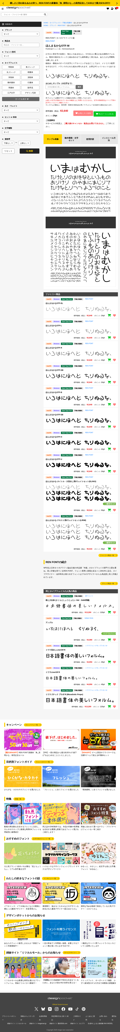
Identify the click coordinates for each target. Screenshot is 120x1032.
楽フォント (89, 596)
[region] (81, 93)
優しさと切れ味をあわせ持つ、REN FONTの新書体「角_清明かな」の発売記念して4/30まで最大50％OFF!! (60, 3)
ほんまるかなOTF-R (54, 348)
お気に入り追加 (81, 113)
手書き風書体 (67, 22)
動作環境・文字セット (71, 139)
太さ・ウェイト (9, 106)
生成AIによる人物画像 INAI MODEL (100, 1023)
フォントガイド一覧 (43, 762)
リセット (8, 151)
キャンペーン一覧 (31, 725)
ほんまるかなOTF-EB (54, 415)
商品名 (6, 41)
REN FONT (61, 25)
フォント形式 (9, 52)
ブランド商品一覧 (108, 584)
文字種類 (7, 128)
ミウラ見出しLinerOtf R (55, 650)
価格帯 (6, 139)
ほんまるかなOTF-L (54, 326)
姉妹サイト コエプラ (77, 1023)
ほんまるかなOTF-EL (54, 304)
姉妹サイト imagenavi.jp (37, 1023)
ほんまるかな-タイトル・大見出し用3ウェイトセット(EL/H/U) (71, 482)
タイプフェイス (55, 22)
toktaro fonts (89, 619)
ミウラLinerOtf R (53, 673)
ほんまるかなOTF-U (54, 460)
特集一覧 (18, 799)
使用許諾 (90, 139)
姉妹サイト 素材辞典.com (58, 1023)
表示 (79, 87)
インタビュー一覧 (50, 879)
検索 (29, 151)
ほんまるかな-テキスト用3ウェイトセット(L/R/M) (66, 521)
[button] (3, 3)
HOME (46, 22)
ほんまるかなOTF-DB (54, 371)
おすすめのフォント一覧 (41, 839)
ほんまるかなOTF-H (54, 437)
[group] (22, 743)
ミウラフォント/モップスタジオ (96, 646)
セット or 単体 (9, 117)
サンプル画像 (53, 139)
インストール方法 (109, 139)
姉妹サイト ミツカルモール (16, 1023)
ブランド (7, 30)
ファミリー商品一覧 (107, 556)
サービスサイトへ (70, 953)
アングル (49, 623)
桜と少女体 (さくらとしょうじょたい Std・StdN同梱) (67, 601)
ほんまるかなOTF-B (54, 393)
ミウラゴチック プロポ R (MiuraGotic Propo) (64, 695)
